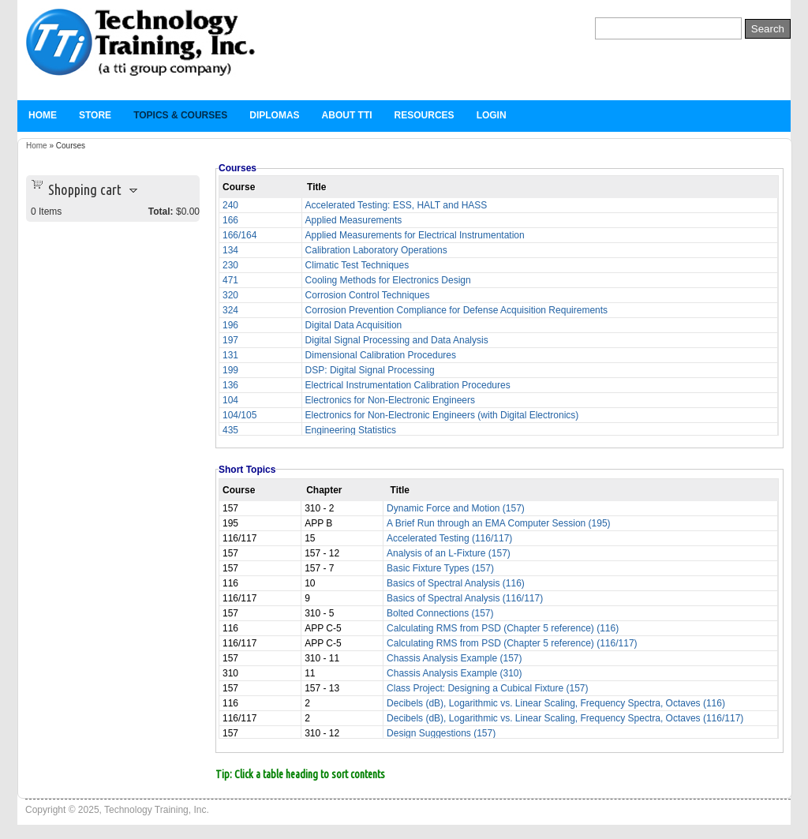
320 (230, 295)
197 (230, 340)
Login (492, 115)
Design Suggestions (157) (441, 733)
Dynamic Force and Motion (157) (456, 508)
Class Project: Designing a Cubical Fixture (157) (487, 688)
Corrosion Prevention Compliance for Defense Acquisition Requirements (456, 310)
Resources (424, 115)
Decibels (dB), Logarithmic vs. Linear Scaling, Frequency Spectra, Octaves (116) (556, 703)
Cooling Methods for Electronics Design (388, 280)
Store (95, 115)
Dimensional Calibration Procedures (380, 355)
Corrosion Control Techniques (367, 295)
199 (230, 370)
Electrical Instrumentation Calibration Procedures (408, 385)
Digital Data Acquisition (353, 325)
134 (230, 250)
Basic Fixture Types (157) (440, 568)
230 (230, 265)
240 (230, 205)
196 (230, 325)
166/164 (239, 235)
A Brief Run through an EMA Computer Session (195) (498, 523)
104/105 (239, 415)
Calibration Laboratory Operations (376, 250)
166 (230, 220)
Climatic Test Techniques (357, 265)
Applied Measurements (353, 220)
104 (230, 400)
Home (42, 115)
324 (230, 310)
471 (230, 280)
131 (230, 355)
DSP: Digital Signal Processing (370, 370)
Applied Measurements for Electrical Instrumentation (415, 235)
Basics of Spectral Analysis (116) (456, 583)
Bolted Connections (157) (440, 613)
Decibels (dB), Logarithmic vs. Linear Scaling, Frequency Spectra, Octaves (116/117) (565, 718)
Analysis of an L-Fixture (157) (449, 553)
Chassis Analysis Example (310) (454, 673)
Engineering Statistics (350, 430)
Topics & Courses (180, 115)
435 (230, 430)
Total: (161, 211)
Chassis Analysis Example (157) (454, 658)
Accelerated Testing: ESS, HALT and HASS (396, 205)
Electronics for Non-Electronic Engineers (390, 400)
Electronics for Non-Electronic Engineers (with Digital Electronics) (442, 415)
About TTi (347, 115)
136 (230, 385)
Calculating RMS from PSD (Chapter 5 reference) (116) (503, 628)
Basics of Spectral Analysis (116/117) (465, 598)
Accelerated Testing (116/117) (449, 538)
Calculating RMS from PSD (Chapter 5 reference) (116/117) (512, 643)
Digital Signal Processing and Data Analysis (396, 340)
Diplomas (274, 115)
